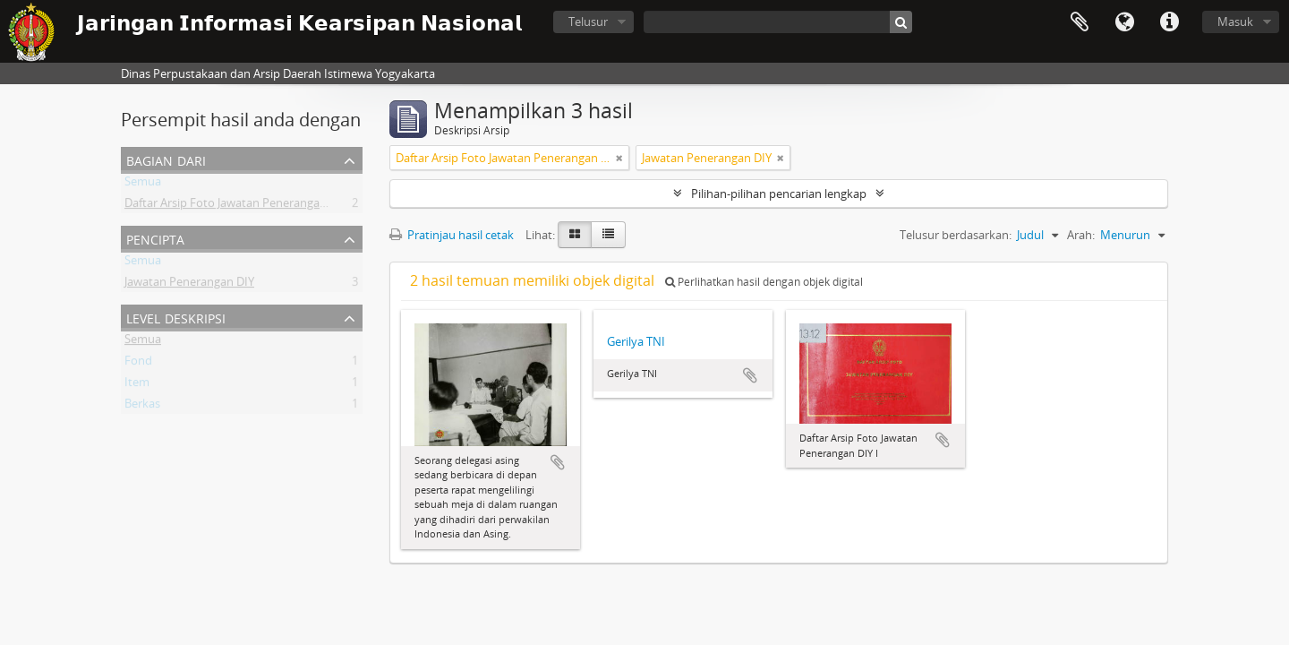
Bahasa (1124, 22)
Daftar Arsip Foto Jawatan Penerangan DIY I (239, 206)
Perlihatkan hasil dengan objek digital (764, 281)
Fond (138, 364)
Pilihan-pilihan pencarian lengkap (778, 193)
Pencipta (155, 238)
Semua (142, 184)
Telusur (588, 21)
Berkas (142, 407)
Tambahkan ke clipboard (558, 462)
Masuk (1235, 21)
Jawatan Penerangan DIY (189, 285)
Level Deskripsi (176, 317)
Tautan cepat (1169, 22)
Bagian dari (166, 159)
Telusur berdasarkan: (956, 235)
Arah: (1081, 235)
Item (136, 385)
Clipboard (1079, 22)
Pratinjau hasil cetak (451, 235)
